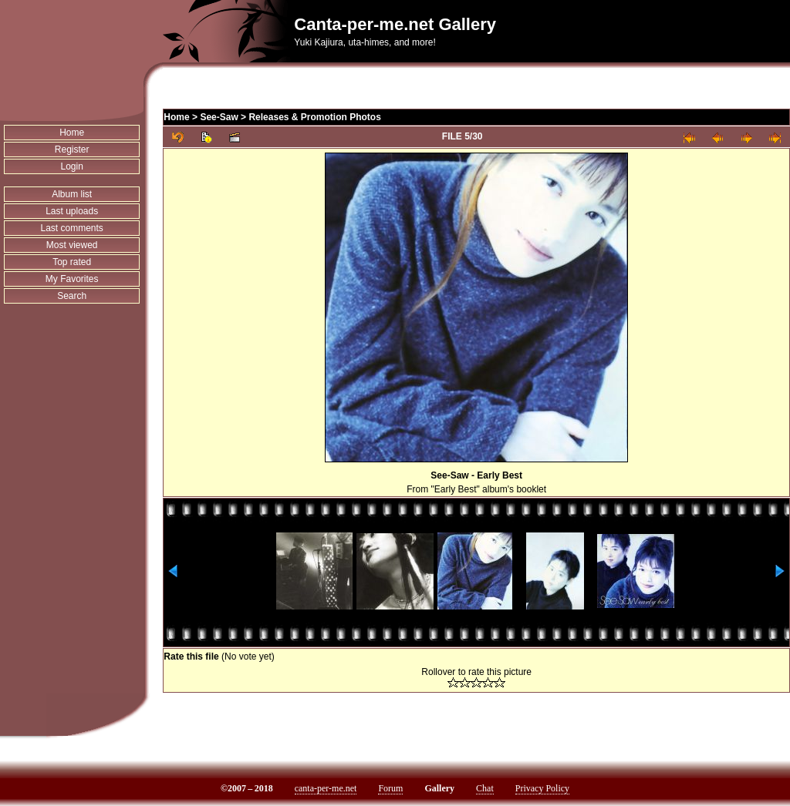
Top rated (71, 262)
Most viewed (72, 245)
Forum (390, 788)
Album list (72, 194)
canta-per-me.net (326, 788)
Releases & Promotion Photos (314, 117)
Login (71, 166)
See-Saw (219, 117)
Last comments (71, 228)
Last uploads (72, 211)
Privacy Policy (542, 788)
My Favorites (72, 279)
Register (72, 149)
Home (71, 132)
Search (71, 295)
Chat (485, 788)
